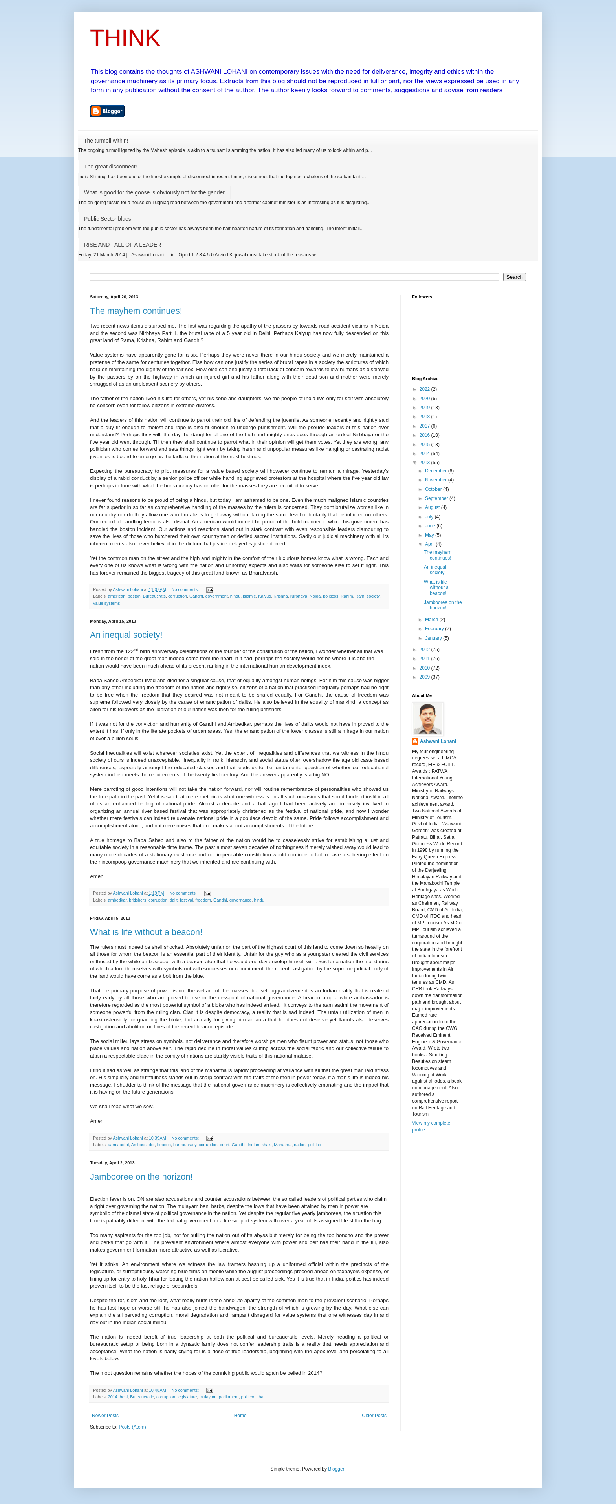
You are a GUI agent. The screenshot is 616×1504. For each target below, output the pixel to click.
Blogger (336, 1469)
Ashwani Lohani (438, 741)
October (434, 489)
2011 (425, 658)
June (430, 526)
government (216, 596)
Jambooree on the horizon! (141, 1177)
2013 (425, 462)
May (430, 535)
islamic (249, 596)
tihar (261, 1396)
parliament (228, 1396)
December (436, 471)
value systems (106, 603)
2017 (425, 426)
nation (299, 1144)
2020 (425, 398)
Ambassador (143, 1144)
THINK (125, 38)
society (373, 596)
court (224, 1144)
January (434, 638)
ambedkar (117, 900)
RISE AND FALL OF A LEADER (122, 245)
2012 (425, 649)
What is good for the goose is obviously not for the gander (154, 192)
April (430, 544)
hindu (235, 596)
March (432, 619)
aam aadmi (118, 1144)
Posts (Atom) (132, 1427)
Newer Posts (105, 1415)
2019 (425, 407)
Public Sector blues (107, 219)
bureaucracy (184, 1144)
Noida (315, 596)
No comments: (186, 589)
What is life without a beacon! (146, 932)
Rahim (347, 596)
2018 (425, 416)
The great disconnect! (110, 166)
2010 (425, 668)
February (435, 628)
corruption (177, 596)
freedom (203, 900)
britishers (137, 900)
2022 (425, 389)
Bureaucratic (142, 1396)
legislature (187, 1396)
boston (134, 596)
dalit (174, 900)
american (116, 596)
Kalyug (264, 596)
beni (124, 1396)
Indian (253, 1144)
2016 (425, 435)
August (433, 507)
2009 (425, 677)
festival (186, 900)
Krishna (280, 596)
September (437, 498)
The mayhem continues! (136, 311)
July (430, 517)
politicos (330, 596)
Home (240, 1415)
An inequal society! (126, 635)
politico (314, 1144)
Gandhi (196, 596)
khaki (266, 1144)
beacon (164, 1144)
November (436, 480)
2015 (425, 444)
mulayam (207, 1396)
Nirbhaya (298, 596)
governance (240, 900)
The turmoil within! (106, 140)
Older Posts (374, 1415)
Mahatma (283, 1144)
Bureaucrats (154, 596)
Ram (359, 596)
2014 (112, 1396)
